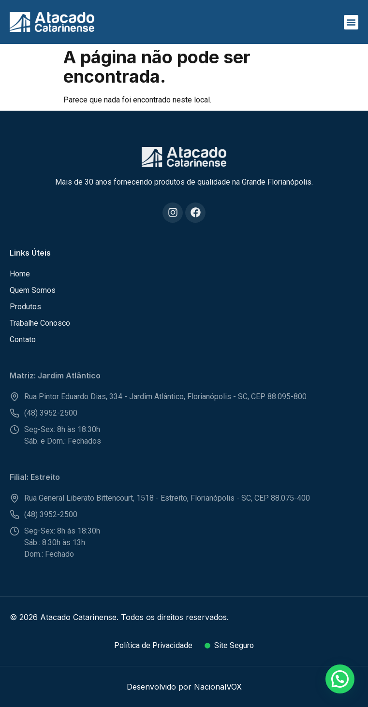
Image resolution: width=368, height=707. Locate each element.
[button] (351, 22)
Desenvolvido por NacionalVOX (184, 687)
